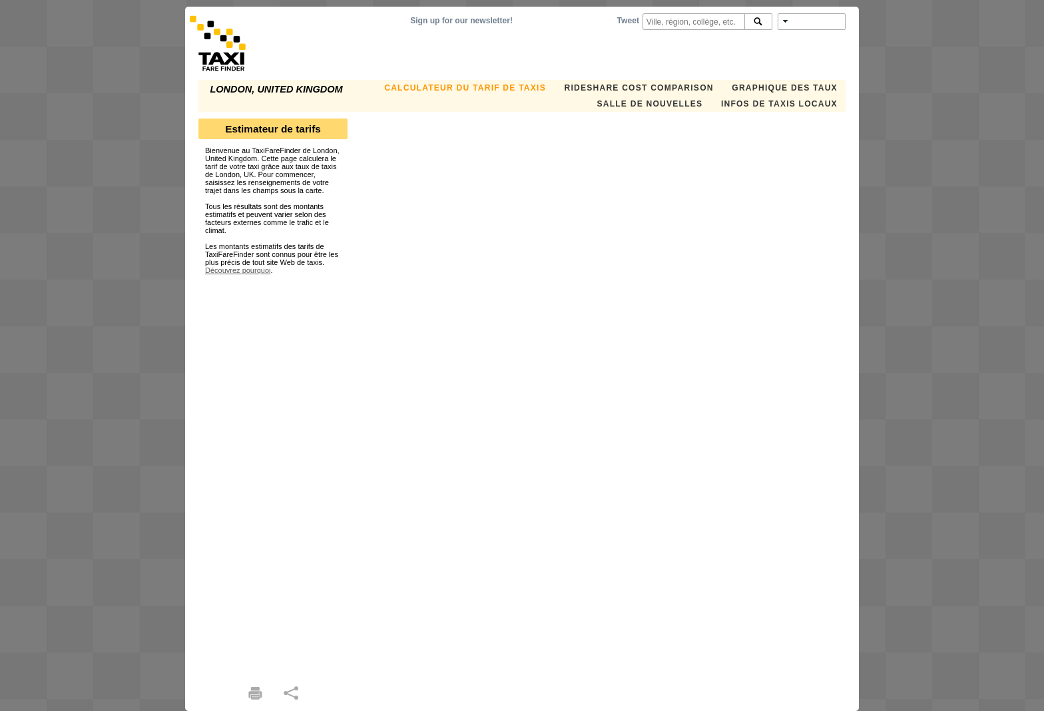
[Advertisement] (273, 474)
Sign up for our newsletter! (461, 20)
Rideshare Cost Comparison (638, 88)
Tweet (628, 20)
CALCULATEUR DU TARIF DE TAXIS (465, 88)
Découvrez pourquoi (237, 270)
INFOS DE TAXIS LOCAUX (779, 104)
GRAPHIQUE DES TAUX (785, 88)
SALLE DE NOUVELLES (649, 104)
